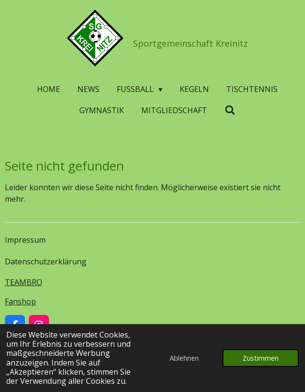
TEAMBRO (23, 282)
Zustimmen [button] (261, 358)
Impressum (25, 240)
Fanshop (20, 301)
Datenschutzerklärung (45, 261)
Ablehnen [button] (184, 358)
